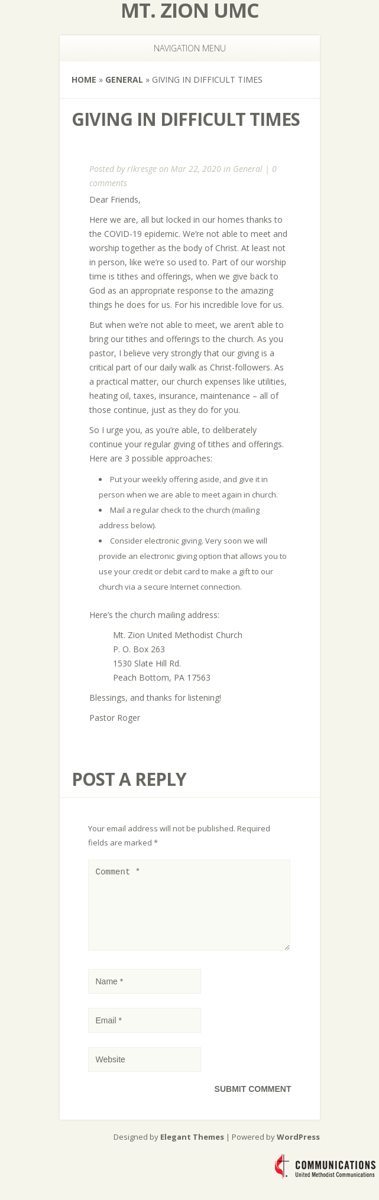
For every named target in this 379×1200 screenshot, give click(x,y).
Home (84, 79)
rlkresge (142, 168)
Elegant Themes (192, 1151)
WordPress (298, 1151)
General (124, 79)
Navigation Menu (182, 48)
